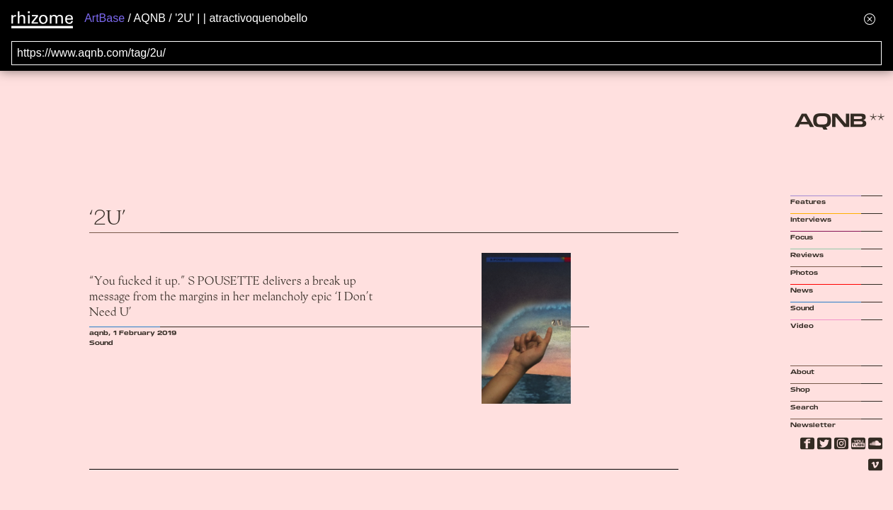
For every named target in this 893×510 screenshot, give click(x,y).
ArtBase (104, 18)
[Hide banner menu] (870, 19)
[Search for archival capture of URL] (446, 53)
